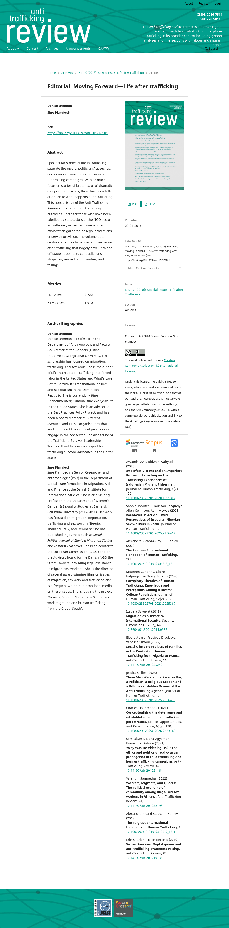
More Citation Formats (143, 268)
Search (212, 48)
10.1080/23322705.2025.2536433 (150, 700)
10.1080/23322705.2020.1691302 (150, 498)
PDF (134, 204)
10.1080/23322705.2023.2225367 (150, 603)
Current (32, 48)
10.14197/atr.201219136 (144, 858)
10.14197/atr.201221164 (144, 770)
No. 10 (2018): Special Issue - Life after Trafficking (111, 73)
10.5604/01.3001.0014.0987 (146, 629)
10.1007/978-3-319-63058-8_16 (149, 564)
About (12, 48)
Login (218, 3)
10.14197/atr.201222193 (144, 805)
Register (204, 3)
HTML (152, 204)
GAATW (103, 48)
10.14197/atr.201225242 (144, 665)
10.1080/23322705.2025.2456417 (150, 533)
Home (51, 73)
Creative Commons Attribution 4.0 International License (151, 365)
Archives (52, 48)
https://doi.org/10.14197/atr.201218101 (77, 133)
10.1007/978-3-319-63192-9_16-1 (150, 832)
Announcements (78, 48)
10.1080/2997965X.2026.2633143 (150, 731)
